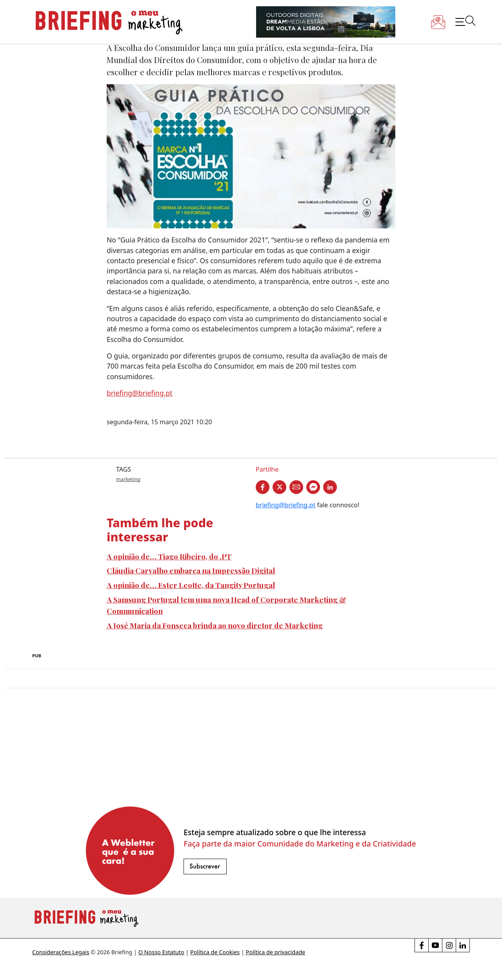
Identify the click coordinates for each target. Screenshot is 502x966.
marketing (128, 479)
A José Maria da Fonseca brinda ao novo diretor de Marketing (215, 625)
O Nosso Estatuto (161, 952)
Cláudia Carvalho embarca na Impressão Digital (191, 570)
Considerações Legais (60, 952)
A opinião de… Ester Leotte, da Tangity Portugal (191, 585)
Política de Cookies (215, 952)
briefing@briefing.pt (139, 393)
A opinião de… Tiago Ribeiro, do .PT (169, 556)
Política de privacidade (276, 952)
